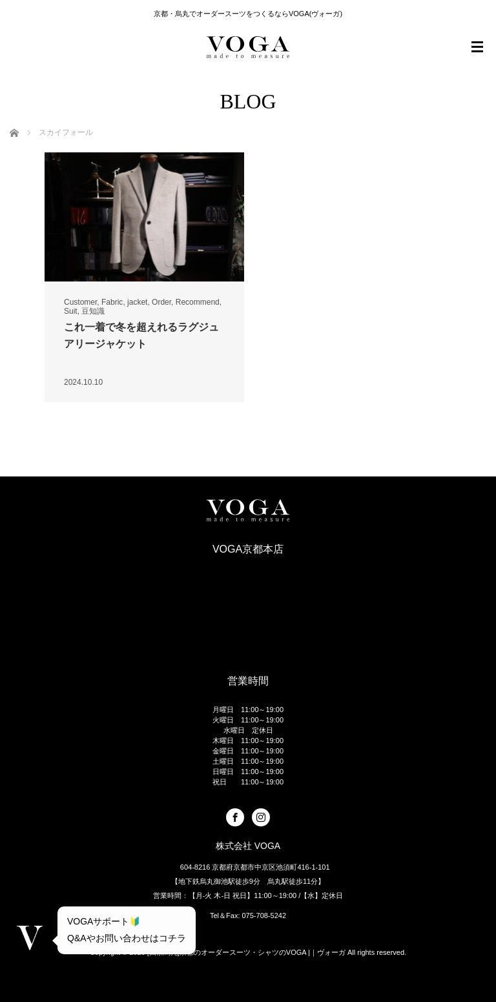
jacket (137, 302)
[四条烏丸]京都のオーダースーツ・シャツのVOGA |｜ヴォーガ (246, 952)
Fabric (112, 302)
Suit (71, 311)
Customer (80, 302)
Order (161, 302)
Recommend (198, 302)
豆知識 (93, 311)
